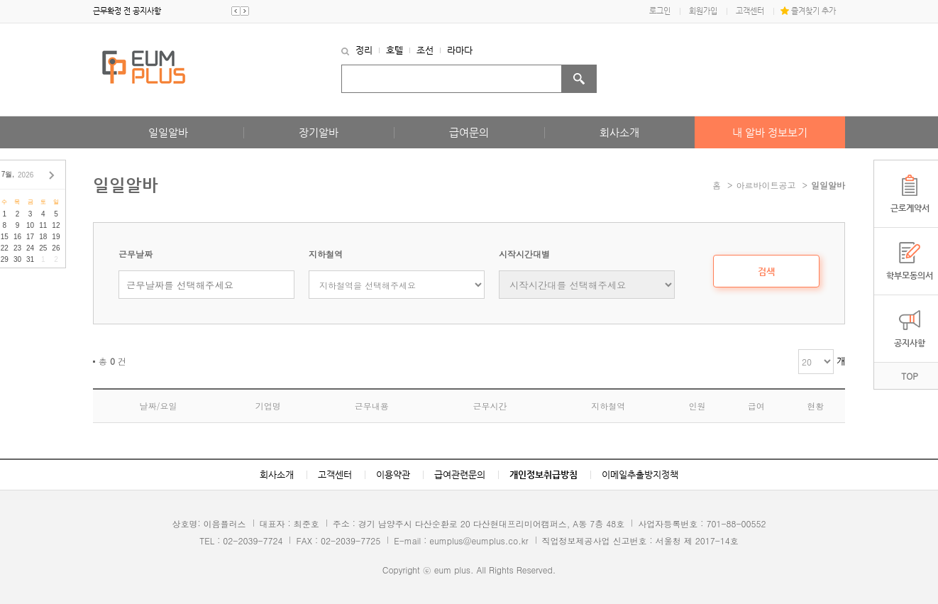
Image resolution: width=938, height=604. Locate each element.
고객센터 (750, 11)
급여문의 (469, 132)
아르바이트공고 (766, 185)
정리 (364, 50)
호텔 (394, 50)
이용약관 (393, 474)
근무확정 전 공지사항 (127, 11)
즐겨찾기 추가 (813, 11)
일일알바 (168, 132)
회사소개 (619, 132)
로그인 (660, 11)
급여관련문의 (459, 474)
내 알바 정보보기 (769, 132)
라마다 (460, 50)
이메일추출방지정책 (640, 474)
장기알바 (318, 132)
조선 (425, 50)
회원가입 (703, 11)
